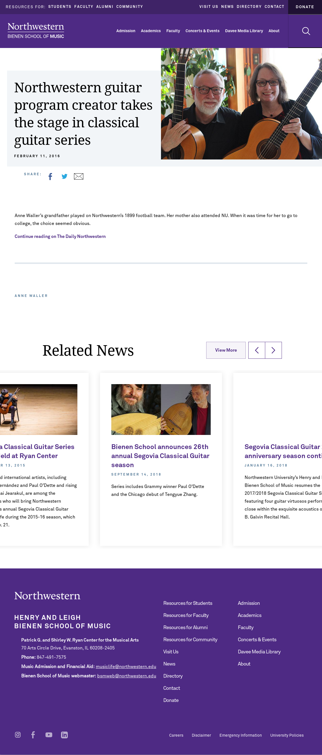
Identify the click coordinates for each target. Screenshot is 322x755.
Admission (125, 31)
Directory (249, 7)
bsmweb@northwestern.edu (126, 676)
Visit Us (208, 7)
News (227, 7)
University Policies (287, 736)
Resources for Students (187, 603)
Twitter (64, 176)
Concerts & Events (202, 31)
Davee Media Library (244, 31)
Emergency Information (240, 736)
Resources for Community (190, 639)
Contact (274, 7)
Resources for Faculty (185, 615)
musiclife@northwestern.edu (126, 666)
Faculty (83, 7)
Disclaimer (201, 736)
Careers (176, 736)
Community (129, 7)
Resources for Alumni (185, 627)
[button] (256, 350)
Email (78, 176)
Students (59, 7)
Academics (151, 31)
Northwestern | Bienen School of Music (36, 30)
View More (226, 350)
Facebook (50, 176)
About (274, 31)
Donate (305, 7)
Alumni (105, 7)
